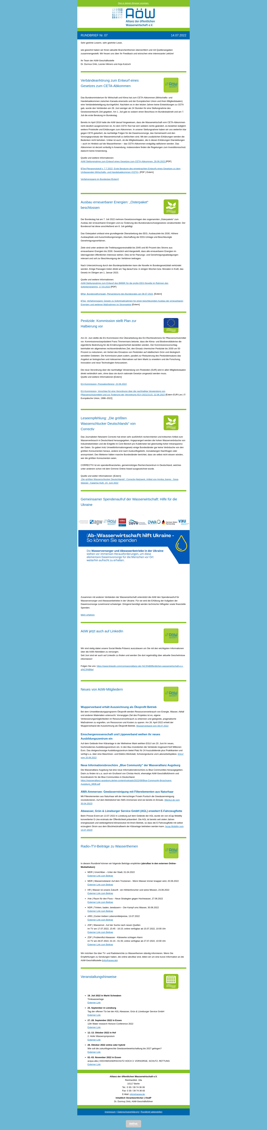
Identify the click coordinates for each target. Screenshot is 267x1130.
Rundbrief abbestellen (151, 1112)
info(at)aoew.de (137, 1094)
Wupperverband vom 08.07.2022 (152, 726)
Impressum (110, 1112)
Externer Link (94, 1002)
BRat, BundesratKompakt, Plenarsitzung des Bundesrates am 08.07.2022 (117, 294)
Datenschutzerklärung (128, 1112)
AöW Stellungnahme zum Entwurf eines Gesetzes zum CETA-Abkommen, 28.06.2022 (123, 161)
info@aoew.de (110, 960)
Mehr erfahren (88, 615)
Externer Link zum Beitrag (100, 875)
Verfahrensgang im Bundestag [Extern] (100, 179)
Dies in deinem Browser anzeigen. (133, 3)
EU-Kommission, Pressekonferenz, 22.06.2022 (104, 384)
